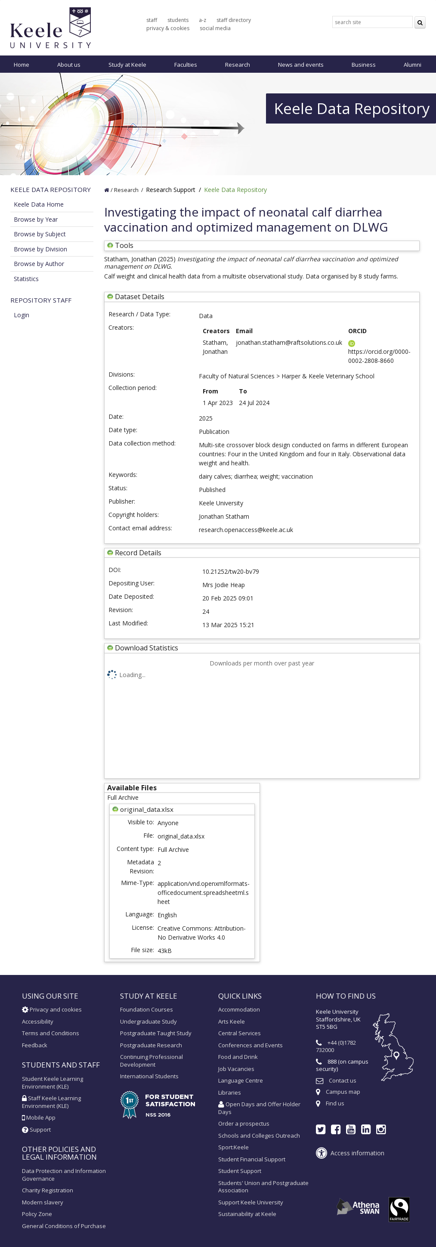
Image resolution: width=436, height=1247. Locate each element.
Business (364, 64)
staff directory (233, 20)
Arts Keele (231, 1021)
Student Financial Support (251, 1159)
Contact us (342, 1080)
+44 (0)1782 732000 (336, 1046)
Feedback (34, 1045)
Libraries (229, 1092)
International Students (149, 1076)
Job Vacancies (236, 1069)
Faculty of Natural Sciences (237, 376)
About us (68, 64)
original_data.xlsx (181, 836)
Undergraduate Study (148, 1021)
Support (36, 1129)
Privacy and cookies (52, 1009)
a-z (202, 20)
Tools (120, 245)
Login (21, 315)
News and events (301, 64)
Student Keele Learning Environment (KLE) (52, 1082)
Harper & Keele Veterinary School (327, 376)
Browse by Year (36, 219)
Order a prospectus (243, 1123)
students (178, 20)
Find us (335, 1103)
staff (151, 20)
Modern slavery (42, 1202)
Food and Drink (238, 1057)
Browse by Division (40, 249)
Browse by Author (39, 264)
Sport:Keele (233, 1147)
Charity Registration (47, 1190)
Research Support (170, 190)
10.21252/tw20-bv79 (230, 571)
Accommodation (239, 1009)
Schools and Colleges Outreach (259, 1135)
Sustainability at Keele (247, 1214)
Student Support (239, 1171)
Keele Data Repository (235, 190)
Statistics (26, 279)
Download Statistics (146, 648)
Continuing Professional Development (151, 1060)
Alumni (412, 64)
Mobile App (39, 1117)
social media (215, 28)
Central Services (239, 1033)
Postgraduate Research (151, 1045)
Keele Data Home (39, 204)
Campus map (343, 1091)
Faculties (185, 64)
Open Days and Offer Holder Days (259, 1108)
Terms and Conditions (50, 1033)
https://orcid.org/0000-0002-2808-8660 (379, 352)
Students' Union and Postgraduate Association (263, 1186)
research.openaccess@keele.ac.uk (246, 530)
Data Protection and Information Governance (64, 1174)
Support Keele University (250, 1202)
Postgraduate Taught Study (156, 1033)
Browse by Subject (40, 234)
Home (21, 64)
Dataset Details (139, 296)
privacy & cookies (167, 28)
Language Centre (240, 1080)
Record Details (138, 552)
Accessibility (37, 1021)
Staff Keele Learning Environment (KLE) (51, 1102)
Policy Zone (37, 1214)
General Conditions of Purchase (64, 1226)
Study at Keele (127, 64)
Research (237, 64)
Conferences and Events (250, 1045)
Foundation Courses (146, 1009)
